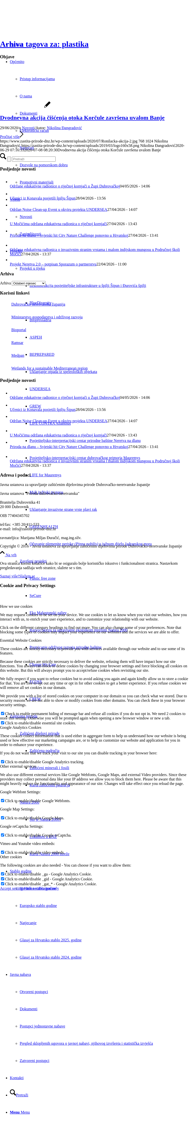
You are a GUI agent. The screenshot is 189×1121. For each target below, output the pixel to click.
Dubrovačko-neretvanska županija (32, 304)
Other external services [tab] (18, 766)
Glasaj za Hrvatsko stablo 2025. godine (51, 940)
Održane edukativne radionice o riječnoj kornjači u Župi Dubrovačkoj (65, 186)
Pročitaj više (11, 137)
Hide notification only (41, 888)
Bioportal (13, 330)
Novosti (28, 128)
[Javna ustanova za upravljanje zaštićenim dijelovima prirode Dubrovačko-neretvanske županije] (37, 23)
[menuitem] (109, 285)
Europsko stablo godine (38, 905)
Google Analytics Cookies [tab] (20, 727)
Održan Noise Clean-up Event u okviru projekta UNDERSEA (58, 209)
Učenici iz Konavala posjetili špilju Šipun (43, 198)
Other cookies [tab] (11, 857)
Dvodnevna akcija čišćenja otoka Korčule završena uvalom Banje (82, 117)
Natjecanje (28, 923)
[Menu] (20, 1112)
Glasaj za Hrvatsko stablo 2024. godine (51, 957)
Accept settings (12, 888)
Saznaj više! (9, 576)
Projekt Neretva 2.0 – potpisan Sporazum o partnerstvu (53, 264)
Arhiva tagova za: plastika (44, 44)
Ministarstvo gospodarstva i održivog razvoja (41, 317)
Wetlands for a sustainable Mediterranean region (44, 368)
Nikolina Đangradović (64, 128)
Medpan (12, 355)
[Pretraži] (19, 1095)
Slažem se (27, 576)
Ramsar (11, 343)
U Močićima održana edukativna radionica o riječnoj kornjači (58, 224)
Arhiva (5, 283)
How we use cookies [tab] (16, 606)
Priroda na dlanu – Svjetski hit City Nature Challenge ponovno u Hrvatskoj (69, 235)
